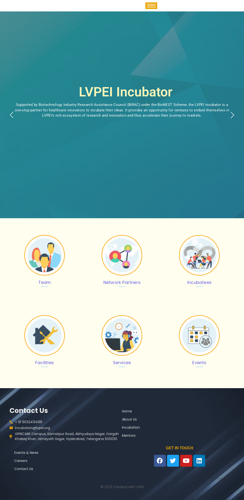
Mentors (129, 435)
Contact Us (23, 468)
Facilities (44, 363)
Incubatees (199, 282)
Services (122, 363)
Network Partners (122, 282)
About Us (129, 419)
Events (199, 363)
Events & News (26, 452)
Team (44, 282)
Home (127, 411)
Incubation (131, 427)
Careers (20, 460)
